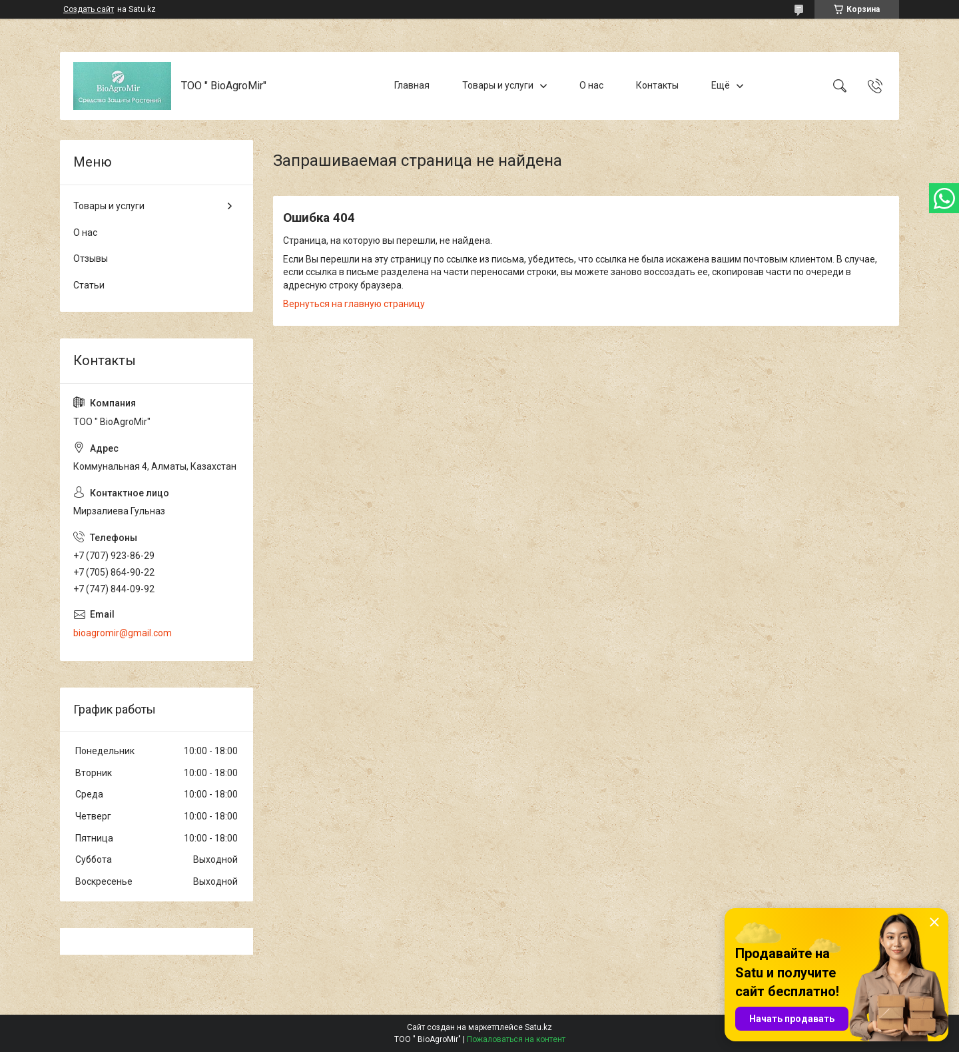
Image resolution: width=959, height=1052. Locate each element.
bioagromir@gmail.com (122, 633)
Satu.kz (538, 1027)
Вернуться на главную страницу (354, 303)
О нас (591, 85)
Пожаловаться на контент (516, 1039)
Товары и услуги (497, 85)
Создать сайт (88, 9)
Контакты (657, 85)
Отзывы (90, 258)
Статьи (89, 285)
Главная (412, 85)
